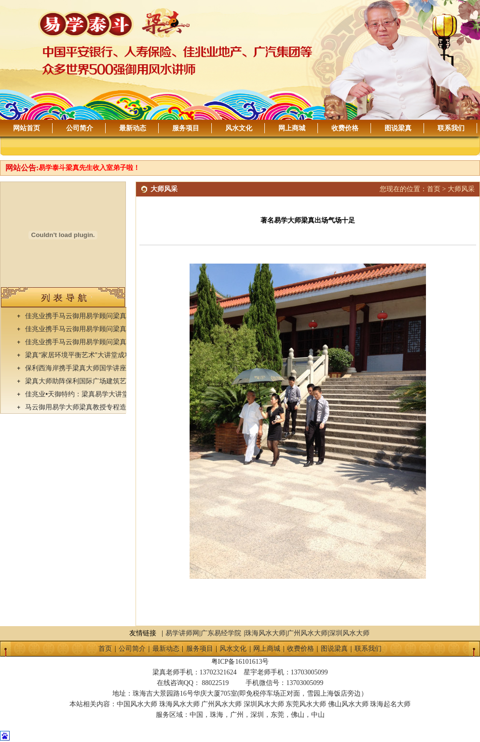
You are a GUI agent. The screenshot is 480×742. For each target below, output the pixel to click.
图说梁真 (397, 128)
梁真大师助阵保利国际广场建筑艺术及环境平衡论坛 (102, 381)
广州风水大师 (307, 633)
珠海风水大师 (265, 633)
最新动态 (132, 128)
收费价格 (344, 128)
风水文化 (238, 128)
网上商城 (291, 128)
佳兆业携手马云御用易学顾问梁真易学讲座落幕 (96, 316)
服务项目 (185, 128)
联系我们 (451, 128)
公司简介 (79, 128)
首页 (433, 189)
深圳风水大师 (349, 633)
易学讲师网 (182, 633)
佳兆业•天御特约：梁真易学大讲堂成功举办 (90, 394)
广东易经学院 (221, 633)
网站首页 (26, 128)
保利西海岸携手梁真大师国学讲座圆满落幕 (89, 368)
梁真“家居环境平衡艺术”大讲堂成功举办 (84, 355)
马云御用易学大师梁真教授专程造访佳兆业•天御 (97, 407)
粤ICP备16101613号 (240, 661)
